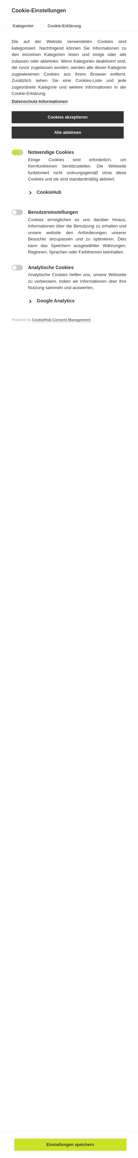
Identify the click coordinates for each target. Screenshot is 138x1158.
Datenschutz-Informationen (40, 101)
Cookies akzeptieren (68, 117)
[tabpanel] (69, 190)
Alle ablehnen (67, 132)
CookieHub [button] (49, 192)
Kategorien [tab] (23, 26)
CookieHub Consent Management (61, 320)
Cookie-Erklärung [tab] (64, 26)
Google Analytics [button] (56, 300)
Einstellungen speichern (70, 1144)
